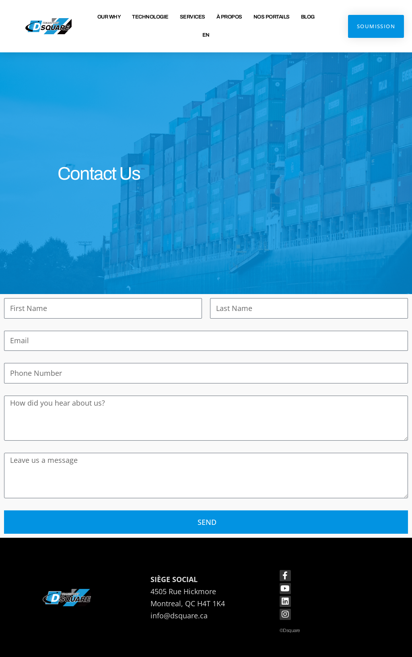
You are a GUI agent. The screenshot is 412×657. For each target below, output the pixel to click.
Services (192, 17)
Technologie (150, 17)
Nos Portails (271, 17)
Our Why (109, 17)
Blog (308, 17)
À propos (229, 17)
